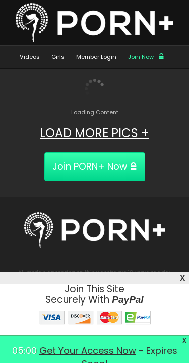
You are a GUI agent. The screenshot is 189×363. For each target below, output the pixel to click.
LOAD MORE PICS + (94, 133)
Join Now (146, 57)
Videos (30, 57)
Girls (58, 57)
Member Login (96, 57)
